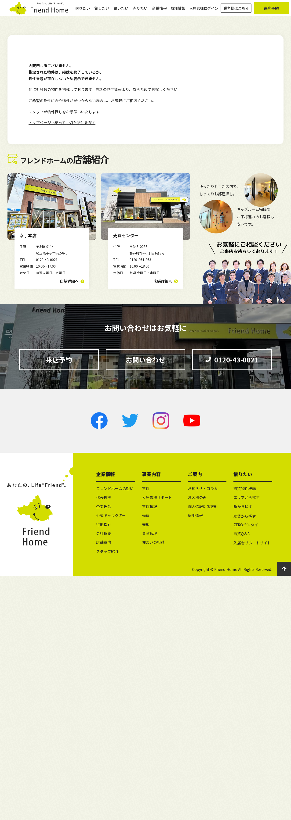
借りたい (82, 12)
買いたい (120, 12)
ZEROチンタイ (245, 524)
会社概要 (103, 533)
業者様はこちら (236, 11)
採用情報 (178, 11)
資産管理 (149, 533)
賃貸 (145, 488)
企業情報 (159, 12)
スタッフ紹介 (107, 551)
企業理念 (103, 506)
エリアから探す (246, 497)
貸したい (101, 12)
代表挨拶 (103, 497)
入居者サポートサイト (252, 542)
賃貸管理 (149, 506)
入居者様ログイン (203, 11)
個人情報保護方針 (203, 506)
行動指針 (103, 524)
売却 (145, 524)
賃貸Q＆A (241, 533)
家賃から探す (244, 516)
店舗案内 (103, 542)
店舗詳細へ (69, 281)
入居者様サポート (157, 497)
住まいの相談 (153, 542)
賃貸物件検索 (244, 488)
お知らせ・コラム (203, 488)
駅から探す (242, 506)
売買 (145, 515)
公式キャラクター (111, 515)
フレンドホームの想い (115, 488)
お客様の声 (197, 497)
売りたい (140, 12)
